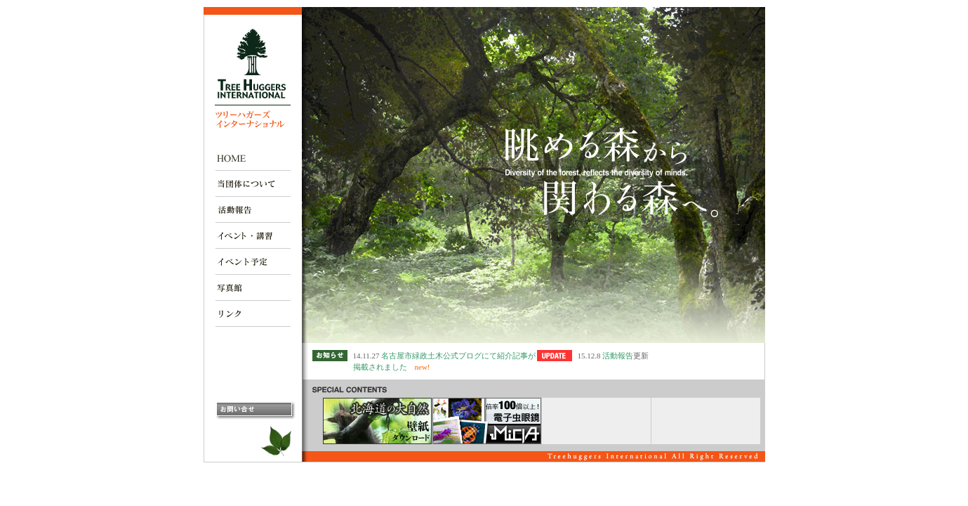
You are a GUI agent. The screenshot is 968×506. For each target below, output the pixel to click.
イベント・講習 (253, 236)
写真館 (253, 288)
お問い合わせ (256, 410)
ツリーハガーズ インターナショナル (253, 78)
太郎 (279, 441)
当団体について (253, 184)
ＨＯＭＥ (253, 158)
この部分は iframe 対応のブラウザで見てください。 (533, 456)
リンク (253, 314)
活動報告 (253, 210)
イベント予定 (253, 262)
